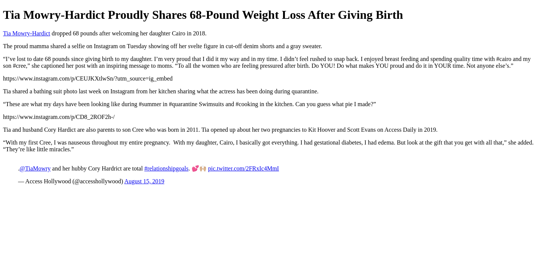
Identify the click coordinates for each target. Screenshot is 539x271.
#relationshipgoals (166, 168)
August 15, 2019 (144, 181)
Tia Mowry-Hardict (26, 33)
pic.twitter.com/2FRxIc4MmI (243, 168)
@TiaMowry (35, 168)
